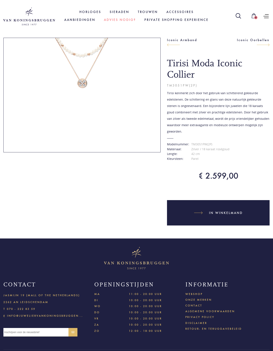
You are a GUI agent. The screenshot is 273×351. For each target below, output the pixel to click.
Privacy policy (199, 317)
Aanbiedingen (79, 20)
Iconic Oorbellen (253, 40)
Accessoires (180, 12)
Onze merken (198, 299)
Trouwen (148, 12)
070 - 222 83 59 (21, 309)
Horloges (90, 12)
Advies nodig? (120, 20)
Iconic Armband (182, 40)
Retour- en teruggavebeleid (213, 328)
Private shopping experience (176, 20)
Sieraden (119, 12)
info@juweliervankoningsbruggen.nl (45, 315)
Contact (193, 305)
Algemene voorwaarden (210, 311)
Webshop (194, 294)
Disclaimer (196, 323)
